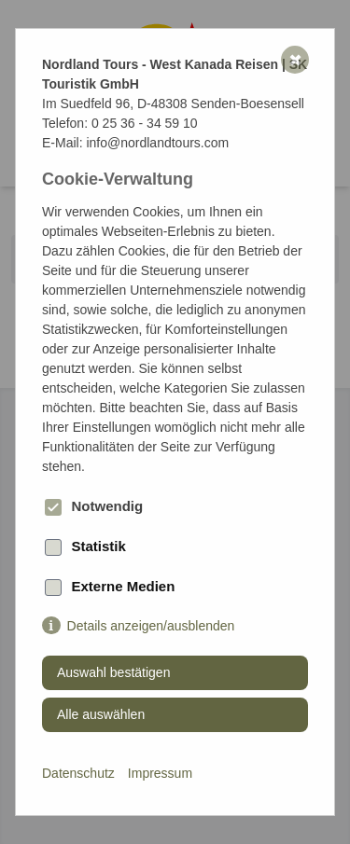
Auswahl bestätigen (113, 672)
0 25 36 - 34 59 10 (144, 123)
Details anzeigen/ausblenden (151, 625)
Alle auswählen (101, 714)
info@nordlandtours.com (157, 142)
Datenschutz (78, 773)
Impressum (160, 773)
